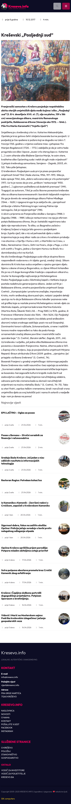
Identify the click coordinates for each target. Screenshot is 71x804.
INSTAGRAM (7, 731)
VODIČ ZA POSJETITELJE (13, 773)
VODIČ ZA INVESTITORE (13, 770)
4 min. (44, 19)
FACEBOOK (6, 727)
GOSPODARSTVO (9, 758)
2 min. (39, 447)
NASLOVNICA (7, 710)
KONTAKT (6, 721)
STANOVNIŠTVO (9, 754)
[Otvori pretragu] (57, 6)
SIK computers (8, 798)
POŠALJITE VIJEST (10, 724)
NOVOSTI (5, 714)
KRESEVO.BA (7, 777)
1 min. (39, 425)
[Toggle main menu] (66, 6)
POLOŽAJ (6, 751)
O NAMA (5, 717)
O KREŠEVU (7, 747)
